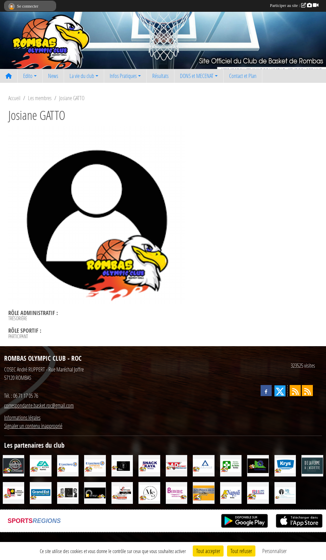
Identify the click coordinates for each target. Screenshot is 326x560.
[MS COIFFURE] (149, 492)
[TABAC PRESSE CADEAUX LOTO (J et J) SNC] (13, 492)
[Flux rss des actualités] (295, 390)
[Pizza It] (13, 465)
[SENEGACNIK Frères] (122, 492)
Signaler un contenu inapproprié (33, 425)
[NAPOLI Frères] (231, 492)
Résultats (160, 75)
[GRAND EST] (40, 492)
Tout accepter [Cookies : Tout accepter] (208, 550)
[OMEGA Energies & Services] (95, 492)
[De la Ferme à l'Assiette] (312, 465)
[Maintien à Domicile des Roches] (231, 465)
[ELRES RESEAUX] (258, 492)
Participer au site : (294, 5)
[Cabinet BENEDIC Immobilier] (176, 492)
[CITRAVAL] (258, 465)
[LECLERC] (68, 465)
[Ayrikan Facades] (203, 465)
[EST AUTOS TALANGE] (40, 465)
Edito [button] (28, 75)
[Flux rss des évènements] (307, 390)
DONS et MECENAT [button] (197, 75)
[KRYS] (285, 465)
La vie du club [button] (82, 75)
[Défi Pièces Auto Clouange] (203, 492)
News (53, 75)
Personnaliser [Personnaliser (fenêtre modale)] (274, 550)
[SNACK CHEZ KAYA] (149, 465)
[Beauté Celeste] (68, 492)
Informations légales (22, 417)
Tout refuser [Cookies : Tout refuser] (241, 550)
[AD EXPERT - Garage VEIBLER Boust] (176, 465)
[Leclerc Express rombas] (95, 465)
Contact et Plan (242, 75)
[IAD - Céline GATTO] (285, 492)
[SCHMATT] (122, 465)
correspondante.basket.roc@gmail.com (39, 405)
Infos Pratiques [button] (123, 75)
